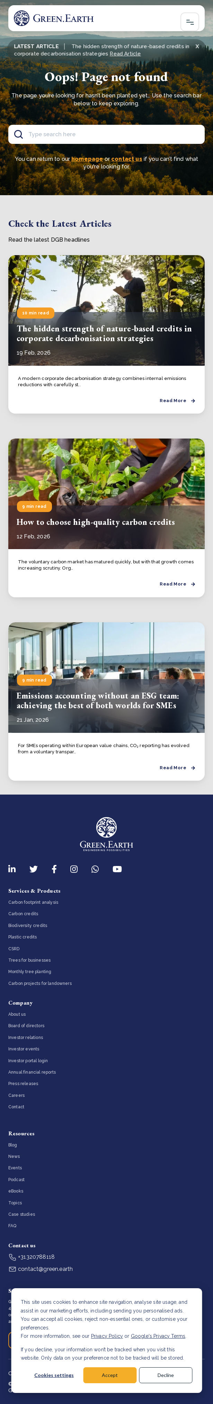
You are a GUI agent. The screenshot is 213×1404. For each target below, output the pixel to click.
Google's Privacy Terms (158, 1336)
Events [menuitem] (15, 1167)
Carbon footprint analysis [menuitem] (33, 902)
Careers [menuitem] (16, 1095)
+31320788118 (31, 1257)
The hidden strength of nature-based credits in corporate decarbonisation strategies (104, 333)
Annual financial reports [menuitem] (32, 1072)
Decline (166, 1375)
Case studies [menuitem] (21, 1214)
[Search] (106, 134)
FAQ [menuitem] (12, 1225)
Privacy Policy (107, 1336)
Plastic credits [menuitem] (22, 937)
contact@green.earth (40, 1269)
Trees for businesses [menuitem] (29, 960)
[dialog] (106, 1340)
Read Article (125, 54)
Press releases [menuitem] (23, 1083)
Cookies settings (54, 1375)
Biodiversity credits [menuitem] (27, 925)
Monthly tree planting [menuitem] (29, 971)
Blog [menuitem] (12, 1145)
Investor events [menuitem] (23, 1049)
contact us (126, 159)
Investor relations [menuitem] (25, 1037)
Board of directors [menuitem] (26, 1025)
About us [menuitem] (17, 1014)
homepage (87, 159)
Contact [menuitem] (16, 1106)
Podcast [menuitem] (16, 1179)
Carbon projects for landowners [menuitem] (40, 983)
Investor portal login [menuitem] (28, 1060)
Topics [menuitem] (15, 1203)
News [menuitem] (14, 1156)
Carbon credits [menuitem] (23, 913)
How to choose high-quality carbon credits (96, 522)
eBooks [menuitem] (15, 1191)
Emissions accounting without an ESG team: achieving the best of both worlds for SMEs (98, 700)
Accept (110, 1375)
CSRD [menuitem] (14, 948)
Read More (177, 400)
